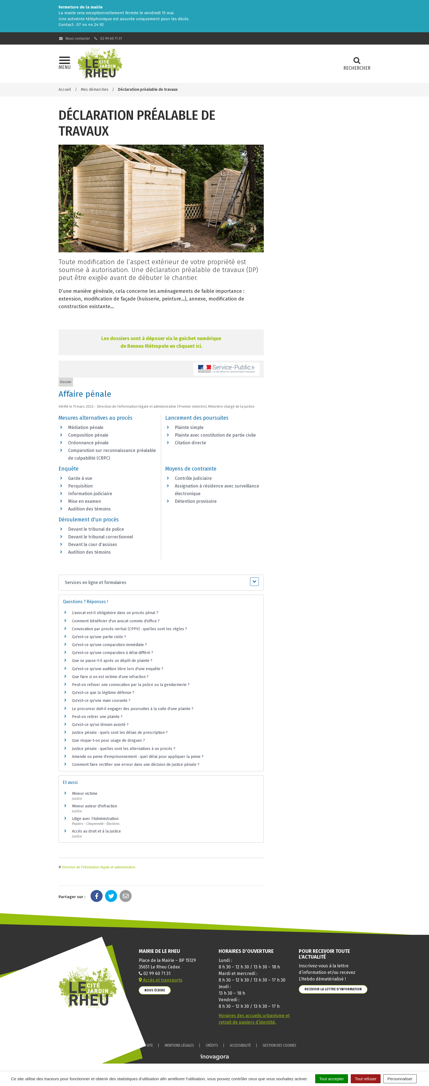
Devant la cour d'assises (92, 544)
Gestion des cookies (279, 1045)
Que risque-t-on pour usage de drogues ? (108, 740)
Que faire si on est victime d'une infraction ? (110, 677)
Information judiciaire (90, 493)
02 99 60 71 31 (108, 38)
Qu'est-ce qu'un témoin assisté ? (100, 724)
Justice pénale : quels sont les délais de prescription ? (120, 732)
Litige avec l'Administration (95, 818)
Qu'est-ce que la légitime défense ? (103, 692)
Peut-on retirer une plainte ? (97, 716)
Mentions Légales (179, 1045)
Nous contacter (74, 38)
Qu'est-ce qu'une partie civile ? (99, 637)
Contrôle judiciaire (193, 478)
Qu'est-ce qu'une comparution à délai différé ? (112, 652)
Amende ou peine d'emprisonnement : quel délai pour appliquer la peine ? (138, 756)
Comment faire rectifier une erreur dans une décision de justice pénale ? (135, 764)
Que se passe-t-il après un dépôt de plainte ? (112, 660)
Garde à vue (80, 478)
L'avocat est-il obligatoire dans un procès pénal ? (115, 613)
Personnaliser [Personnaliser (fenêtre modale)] (400, 1078)
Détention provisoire (196, 501)
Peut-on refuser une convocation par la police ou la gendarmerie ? (131, 684)
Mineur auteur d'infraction (94, 806)
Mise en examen (84, 501)
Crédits (212, 1045)
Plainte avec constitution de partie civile (215, 435)
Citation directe (190, 442)
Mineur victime (84, 793)
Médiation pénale (85, 427)
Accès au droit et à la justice (96, 831)
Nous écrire (154, 990)
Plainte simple (189, 427)
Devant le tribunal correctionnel (100, 536)
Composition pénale (88, 435)
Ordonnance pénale (88, 442)
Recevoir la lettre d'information (333, 989)
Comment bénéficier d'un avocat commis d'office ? (116, 621)
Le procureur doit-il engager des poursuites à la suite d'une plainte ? (132, 709)
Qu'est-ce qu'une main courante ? (101, 700)
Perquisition (80, 486)
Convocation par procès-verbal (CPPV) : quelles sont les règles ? (129, 629)
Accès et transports (160, 980)
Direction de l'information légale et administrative (98, 867)
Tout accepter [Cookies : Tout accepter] (331, 1078)
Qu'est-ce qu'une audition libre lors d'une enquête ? (117, 669)
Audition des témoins (89, 509)
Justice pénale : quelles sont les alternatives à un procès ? (123, 748)
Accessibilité (240, 1045)
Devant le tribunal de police (96, 529)
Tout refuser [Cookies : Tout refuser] (365, 1078)
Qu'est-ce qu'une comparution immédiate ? (109, 645)
